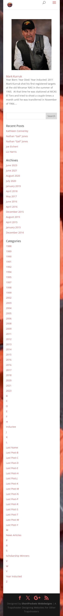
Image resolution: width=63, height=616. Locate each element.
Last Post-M (12, 488)
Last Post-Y (12, 525)
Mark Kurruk (14, 76)
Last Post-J (11, 478)
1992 (8, 266)
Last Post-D (12, 463)
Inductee (11, 426)
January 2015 (13, 227)
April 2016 (11, 206)
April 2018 (11, 191)
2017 (8, 370)
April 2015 (11, 222)
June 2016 (11, 201)
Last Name (12, 447)
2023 (8, 390)
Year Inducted (14, 576)
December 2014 (15, 232)
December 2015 (15, 211)
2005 (8, 313)
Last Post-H (12, 473)
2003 (8, 302)
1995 (8, 277)
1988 (8, 246)
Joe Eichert (12, 146)
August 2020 (13, 175)
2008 (8, 323)
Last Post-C (12, 457)
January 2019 (13, 186)
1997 (8, 282)
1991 (8, 261)
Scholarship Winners (17, 555)
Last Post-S (12, 509)
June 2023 (11, 165)
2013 (8, 344)
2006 (8, 318)
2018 (8, 375)
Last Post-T (12, 514)
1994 (8, 271)
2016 (8, 359)
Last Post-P (12, 499)
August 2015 (13, 217)
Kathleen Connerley (17, 131)
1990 (8, 256)
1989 (8, 251)
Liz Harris (11, 151)
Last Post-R (12, 504)
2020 (8, 380)
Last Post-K (12, 483)
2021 (8, 385)
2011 (8, 333)
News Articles (13, 535)
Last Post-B (12, 452)
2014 (8, 349)
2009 (8, 328)
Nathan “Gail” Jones (17, 136)
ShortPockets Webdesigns (37, 603)
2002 (8, 297)
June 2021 (11, 170)
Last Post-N (12, 494)
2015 (8, 354)
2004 (8, 308)
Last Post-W (12, 519)
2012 (8, 339)
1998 (8, 287)
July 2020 (11, 180)
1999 (8, 292)
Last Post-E (12, 468)
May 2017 (11, 196)
